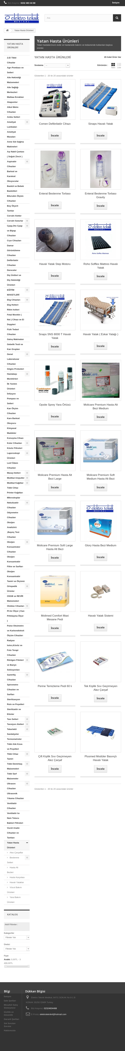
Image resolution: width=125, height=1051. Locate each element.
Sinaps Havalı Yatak (100, 123)
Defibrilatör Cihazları (12, 262)
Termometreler (14, 739)
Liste (119, 65)
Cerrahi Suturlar (15, 221)
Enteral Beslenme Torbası (55, 193)
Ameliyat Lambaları (12, 124)
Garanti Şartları (11, 1019)
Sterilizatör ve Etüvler (14, 711)
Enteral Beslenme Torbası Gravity (100, 195)
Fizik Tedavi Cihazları (13, 331)
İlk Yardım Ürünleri (12, 386)
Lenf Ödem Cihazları (12, 465)
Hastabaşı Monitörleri (12, 376)
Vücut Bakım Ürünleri (14, 889)
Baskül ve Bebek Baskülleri (15, 188)
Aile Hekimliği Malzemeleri (14, 80)
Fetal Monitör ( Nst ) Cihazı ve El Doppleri (15, 319)
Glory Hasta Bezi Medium (100, 545)
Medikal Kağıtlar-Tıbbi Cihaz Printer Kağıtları (15, 488)
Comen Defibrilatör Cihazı (55, 123)
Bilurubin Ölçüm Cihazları (15, 198)
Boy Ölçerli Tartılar (12, 208)
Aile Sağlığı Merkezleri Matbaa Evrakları (15, 92)
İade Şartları (10, 1001)
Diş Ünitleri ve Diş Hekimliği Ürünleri (14, 280)
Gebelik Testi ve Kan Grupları (15, 346)
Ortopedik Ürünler (12, 588)
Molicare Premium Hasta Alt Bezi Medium (101, 406)
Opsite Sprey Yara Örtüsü (55, 404)
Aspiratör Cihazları (11, 164)
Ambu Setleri (13, 117)
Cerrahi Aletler (14, 216)
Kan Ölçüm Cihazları (12, 411)
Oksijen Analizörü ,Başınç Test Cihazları (13, 529)
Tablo (113, 65)
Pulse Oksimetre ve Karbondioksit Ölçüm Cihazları (15, 631)
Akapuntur (12, 102)
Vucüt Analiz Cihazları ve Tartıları (13, 833)
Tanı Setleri (12, 719)
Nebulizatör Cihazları (13, 505)
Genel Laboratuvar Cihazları (13, 359)
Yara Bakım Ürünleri (14, 899)
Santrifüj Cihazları (11, 677)
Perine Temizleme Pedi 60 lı (55, 686)
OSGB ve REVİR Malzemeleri (15, 598)
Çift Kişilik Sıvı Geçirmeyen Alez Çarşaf (54, 758)
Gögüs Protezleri (15, 369)
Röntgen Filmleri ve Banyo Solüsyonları (15, 665)
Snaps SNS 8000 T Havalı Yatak (55, 336)
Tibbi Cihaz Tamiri (12, 756)
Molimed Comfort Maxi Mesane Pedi (55, 617)
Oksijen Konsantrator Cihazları (13, 547)
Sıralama (39, 65)
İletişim (115, 2)
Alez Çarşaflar (16, 852)
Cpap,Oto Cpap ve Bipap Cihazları (14, 231)
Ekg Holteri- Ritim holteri (13, 307)
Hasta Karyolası (17, 877)
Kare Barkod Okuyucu (13, 420)
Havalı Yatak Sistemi (100, 615)
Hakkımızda (10, 1030)
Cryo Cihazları (14, 240)
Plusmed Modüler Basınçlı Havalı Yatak (101, 758)
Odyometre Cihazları (12, 515)
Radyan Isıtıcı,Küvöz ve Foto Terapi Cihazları (14, 647)
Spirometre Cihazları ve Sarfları (13, 689)
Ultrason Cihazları (11, 786)
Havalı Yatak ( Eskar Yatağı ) (100, 334)
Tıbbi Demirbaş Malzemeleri (14, 766)
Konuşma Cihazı (15, 438)
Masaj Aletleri (14, 473)
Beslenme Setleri (13, 860)
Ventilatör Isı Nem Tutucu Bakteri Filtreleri (15, 818)
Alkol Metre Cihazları (12, 109)
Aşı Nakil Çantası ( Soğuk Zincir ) (15, 154)
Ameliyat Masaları (11, 134)
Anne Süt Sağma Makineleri (15, 144)
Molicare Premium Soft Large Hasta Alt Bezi (55, 547)
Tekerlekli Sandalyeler (13, 731)
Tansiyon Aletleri (15, 724)
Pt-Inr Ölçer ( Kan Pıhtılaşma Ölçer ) (15, 616)
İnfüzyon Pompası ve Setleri (13, 398)
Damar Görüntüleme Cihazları (13, 250)
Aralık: (7, 959)
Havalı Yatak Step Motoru (54, 264)
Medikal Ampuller (15, 478)
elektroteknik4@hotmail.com (53, 1014)
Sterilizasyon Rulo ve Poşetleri (15, 701)
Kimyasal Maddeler (11, 430)
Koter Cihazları (14, 443)
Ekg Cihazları (13, 300)
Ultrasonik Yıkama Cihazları (15, 796)
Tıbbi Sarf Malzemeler (12, 776)
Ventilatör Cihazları (12, 805)
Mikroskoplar (13, 497)
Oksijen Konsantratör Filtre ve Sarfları (15, 562)
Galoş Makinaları (15, 339)
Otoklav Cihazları (15, 606)
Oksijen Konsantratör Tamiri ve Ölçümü (16, 576)
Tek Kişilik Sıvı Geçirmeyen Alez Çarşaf (100, 688)
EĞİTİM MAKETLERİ (13, 292)
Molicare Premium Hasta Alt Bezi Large (55, 476)
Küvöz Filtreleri (14, 448)
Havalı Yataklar (16, 882)
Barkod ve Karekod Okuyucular (13, 176)
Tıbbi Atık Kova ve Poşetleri (14, 746)
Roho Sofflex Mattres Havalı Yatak (100, 265)
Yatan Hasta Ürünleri (13, 845)
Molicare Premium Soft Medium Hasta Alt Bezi (101, 476)
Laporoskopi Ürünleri (13, 455)
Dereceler (12, 270)
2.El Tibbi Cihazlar (11, 60)
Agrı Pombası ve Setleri (15, 70)
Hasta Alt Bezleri (12, 870)
